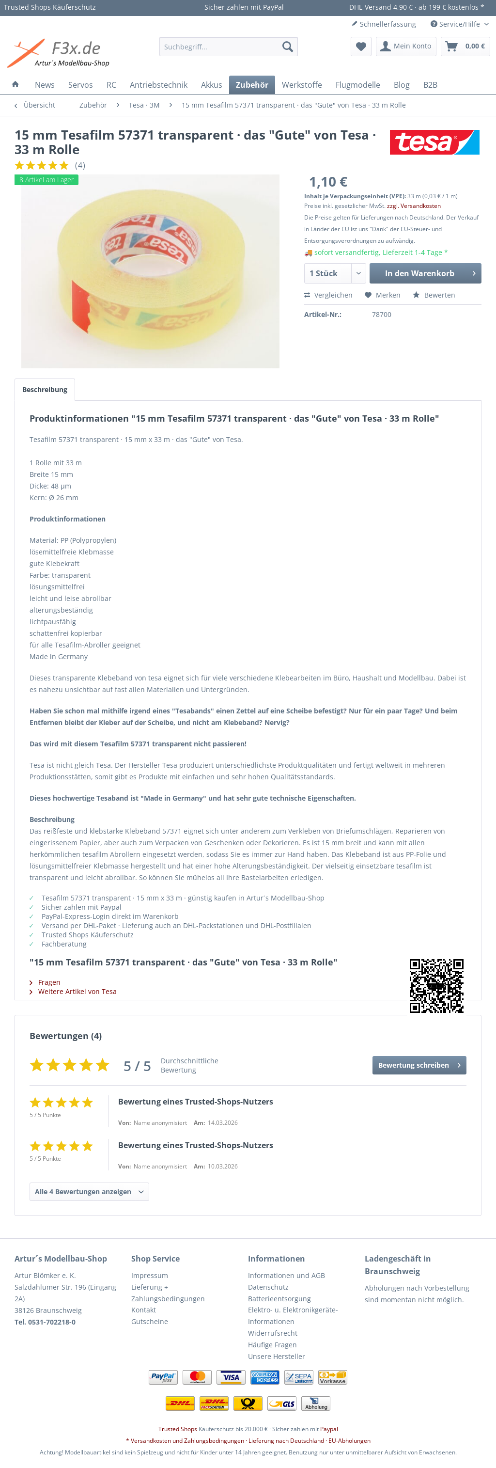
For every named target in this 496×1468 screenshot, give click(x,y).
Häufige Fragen (272, 1344)
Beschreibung (44, 389)
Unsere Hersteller (276, 1356)
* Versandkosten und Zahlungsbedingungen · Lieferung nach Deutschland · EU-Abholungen (248, 1440)
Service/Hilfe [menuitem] (456, 24)
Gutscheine (149, 1321)
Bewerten (434, 295)
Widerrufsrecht (272, 1333)
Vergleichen (328, 295)
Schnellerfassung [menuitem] (383, 24)
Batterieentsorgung (279, 1298)
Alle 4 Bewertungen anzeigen (83, 1191)
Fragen (45, 982)
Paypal (329, 1429)
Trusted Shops (177, 1429)
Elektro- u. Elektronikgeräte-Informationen (293, 1315)
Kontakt (143, 1309)
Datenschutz (268, 1287)
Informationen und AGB (286, 1275)
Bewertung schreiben (419, 1064)
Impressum (149, 1275)
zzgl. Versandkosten (414, 206)
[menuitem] (228, 46)
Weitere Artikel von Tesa (73, 991)
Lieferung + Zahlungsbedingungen (168, 1292)
